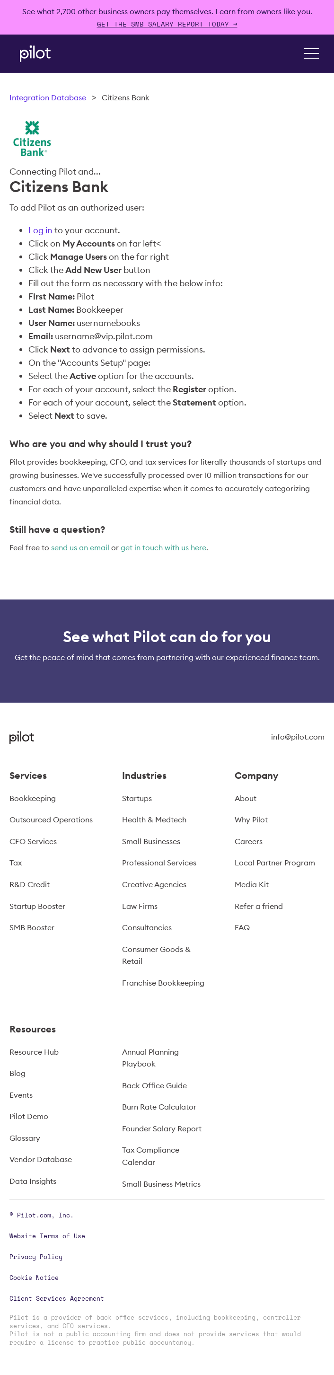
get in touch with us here (163, 547)
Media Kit (252, 884)
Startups (137, 798)
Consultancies (147, 927)
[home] (33, 53)
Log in (40, 230)
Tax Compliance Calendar (150, 1156)
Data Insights (32, 1181)
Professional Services (159, 862)
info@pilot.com (298, 736)
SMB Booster (31, 927)
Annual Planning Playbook (150, 1058)
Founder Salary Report (162, 1128)
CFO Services (33, 841)
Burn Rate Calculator (159, 1106)
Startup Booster (37, 906)
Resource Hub (34, 1052)
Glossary (24, 1138)
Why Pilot (251, 819)
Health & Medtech (154, 819)
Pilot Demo (28, 1116)
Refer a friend (259, 906)
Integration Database (47, 97)
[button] (311, 53)
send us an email (80, 547)
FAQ (242, 927)
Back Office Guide (154, 1085)
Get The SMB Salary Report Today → (167, 24)
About (245, 798)
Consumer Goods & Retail (156, 955)
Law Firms (140, 906)
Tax (15, 862)
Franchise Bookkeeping (163, 982)
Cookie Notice (34, 1277)
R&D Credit (29, 884)
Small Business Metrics (161, 1184)
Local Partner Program (275, 862)
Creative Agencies (154, 884)
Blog (17, 1073)
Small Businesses (151, 841)
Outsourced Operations (51, 819)
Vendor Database (40, 1159)
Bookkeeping (32, 798)
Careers (249, 841)
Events (21, 1095)
